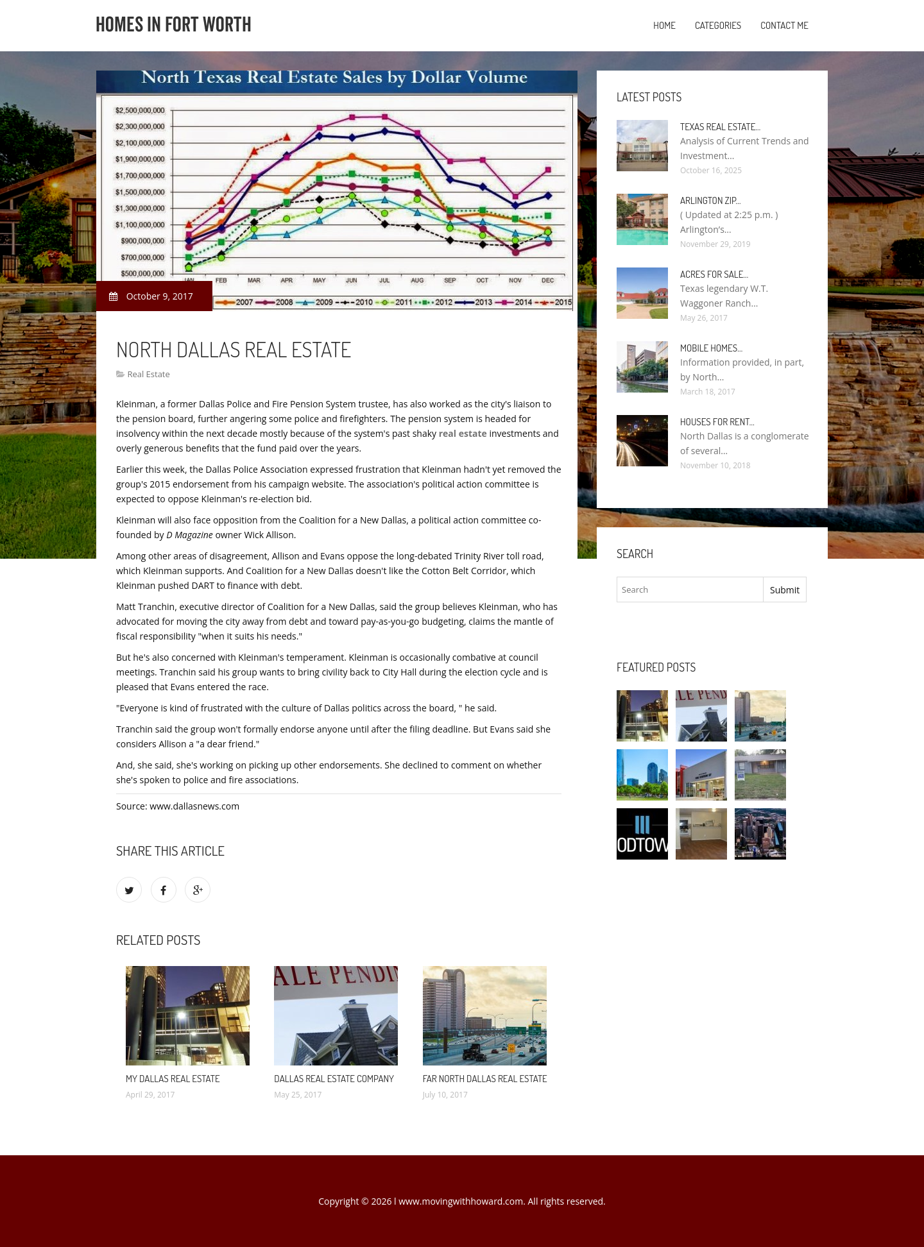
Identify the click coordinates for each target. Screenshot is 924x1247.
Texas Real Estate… (720, 127)
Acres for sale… (714, 274)
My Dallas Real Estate (173, 1079)
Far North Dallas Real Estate (485, 1079)
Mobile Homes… (711, 348)
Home (664, 25)
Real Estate (148, 374)
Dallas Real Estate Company (334, 1079)
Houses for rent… (717, 422)
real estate (463, 433)
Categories (718, 25)
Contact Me (784, 25)
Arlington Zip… (710, 200)
